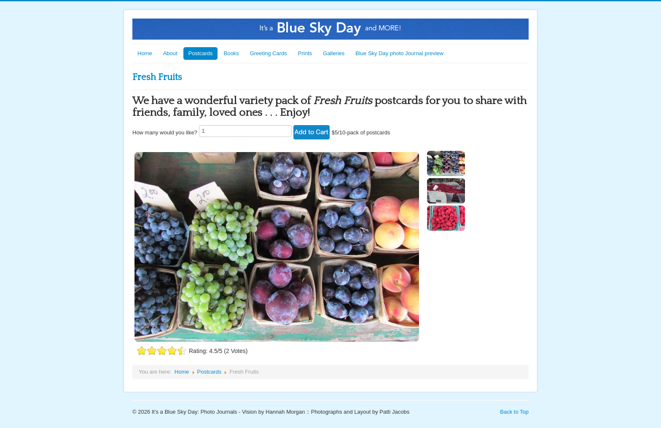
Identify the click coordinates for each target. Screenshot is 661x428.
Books (231, 53)
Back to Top (514, 412)
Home (144, 53)
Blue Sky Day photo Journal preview (399, 53)
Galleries (333, 53)
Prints (305, 53)
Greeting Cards (268, 53)
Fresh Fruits (157, 77)
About (170, 53)
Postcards (200, 53)
